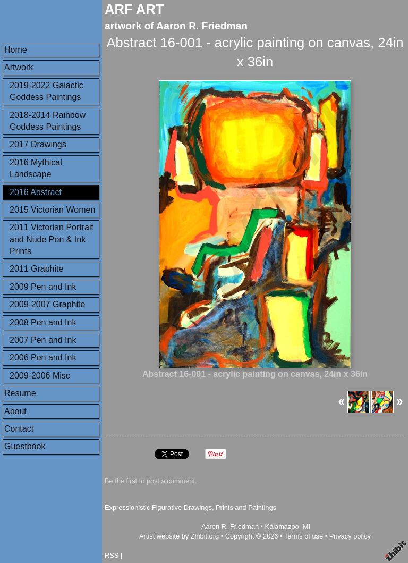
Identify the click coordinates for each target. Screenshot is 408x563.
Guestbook (24, 446)
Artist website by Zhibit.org (179, 536)
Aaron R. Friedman (230, 527)
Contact (18, 428)
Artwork (18, 67)
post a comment (171, 481)
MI (306, 527)
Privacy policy (350, 536)
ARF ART (134, 9)
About (15, 411)
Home (15, 49)
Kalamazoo (282, 527)
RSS (111, 555)
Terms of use (303, 536)
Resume (20, 393)
